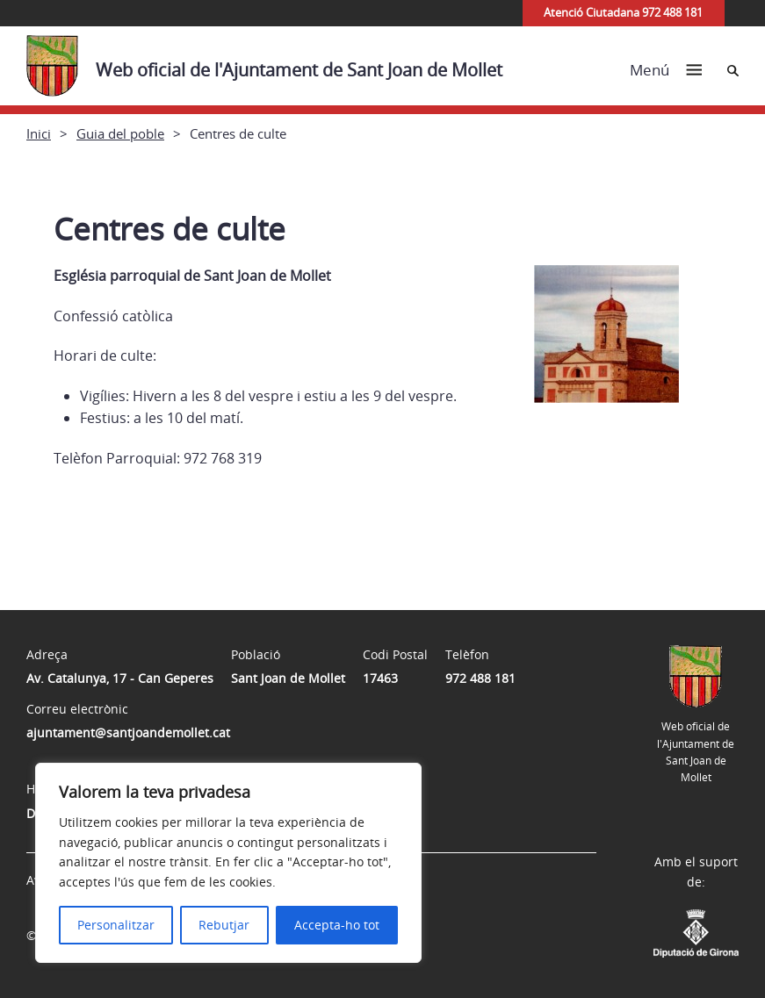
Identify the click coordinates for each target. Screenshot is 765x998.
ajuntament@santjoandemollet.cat (128, 732)
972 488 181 (480, 678)
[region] (228, 863)
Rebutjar (223, 924)
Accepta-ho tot (336, 924)
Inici (38, 133)
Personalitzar (116, 924)
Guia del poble (120, 133)
